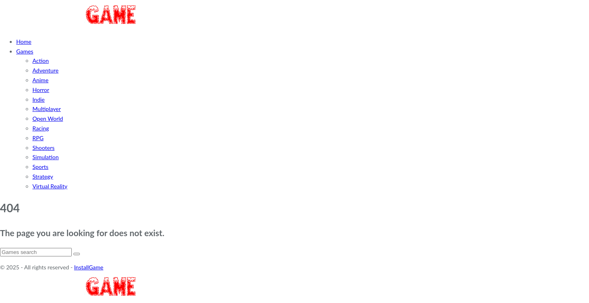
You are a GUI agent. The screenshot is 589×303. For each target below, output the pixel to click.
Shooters (43, 147)
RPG (37, 137)
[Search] (36, 252)
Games (24, 51)
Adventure (45, 70)
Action (40, 60)
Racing (40, 128)
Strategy (42, 176)
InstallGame (88, 267)
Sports (40, 166)
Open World (47, 118)
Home (23, 41)
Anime (40, 80)
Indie (38, 99)
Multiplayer (46, 108)
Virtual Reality (49, 186)
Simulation (45, 157)
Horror (40, 89)
